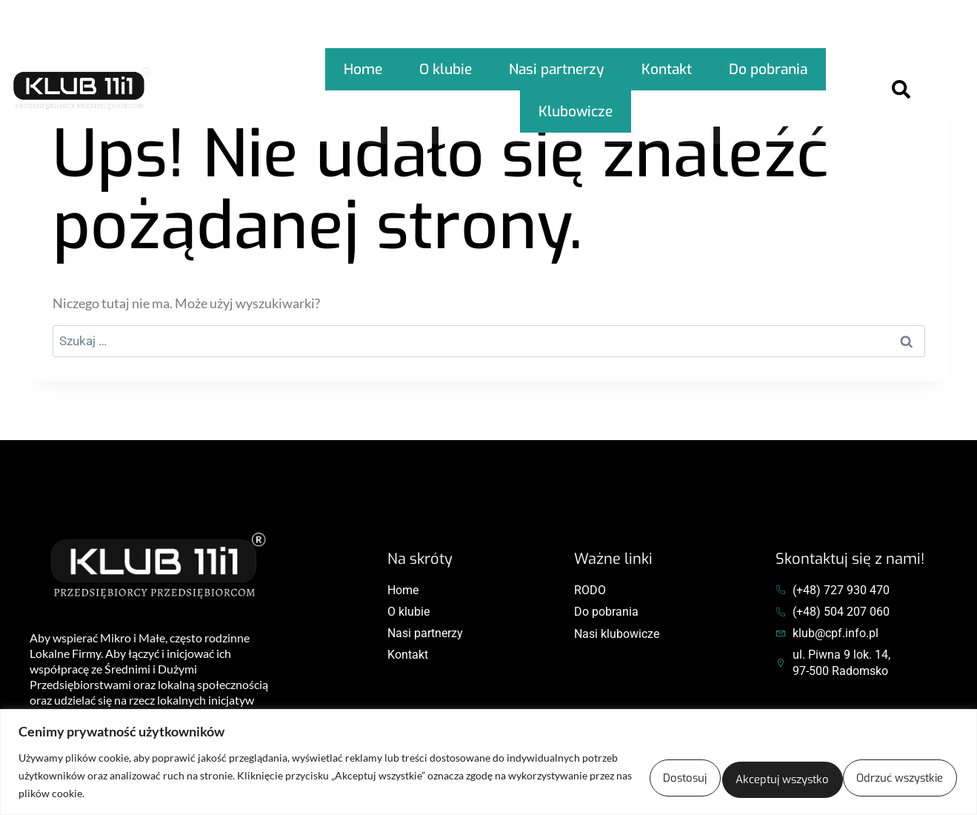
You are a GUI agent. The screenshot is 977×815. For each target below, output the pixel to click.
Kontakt (662, 63)
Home (367, 63)
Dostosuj (567, 776)
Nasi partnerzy (554, 63)
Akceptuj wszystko (876, 776)
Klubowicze (575, 92)
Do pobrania (761, 63)
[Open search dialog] (900, 77)
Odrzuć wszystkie (707, 776)
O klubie (446, 63)
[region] (488, 762)
